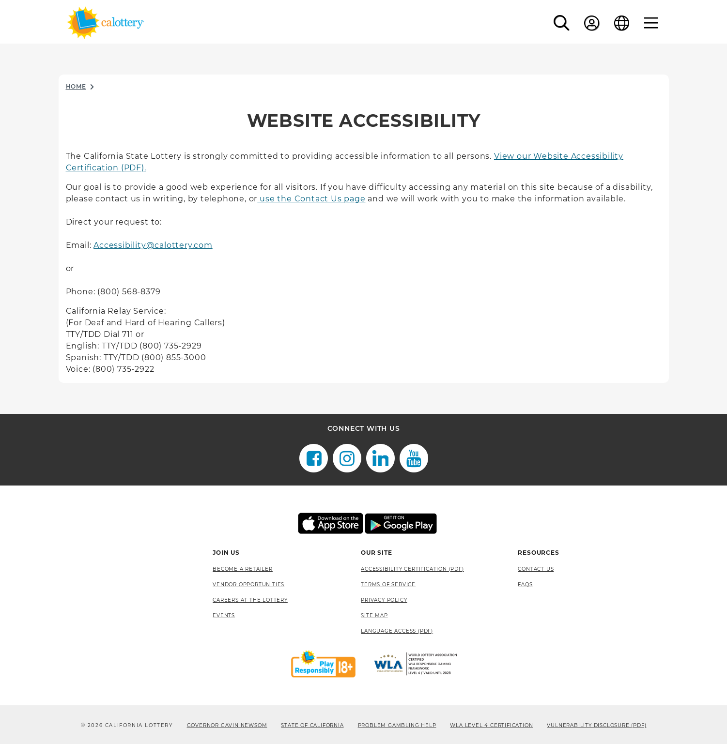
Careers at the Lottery (250, 600)
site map (374, 615)
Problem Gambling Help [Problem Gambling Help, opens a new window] (397, 725)
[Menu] (651, 22)
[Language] (622, 22)
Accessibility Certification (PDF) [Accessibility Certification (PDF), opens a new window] (412, 569)
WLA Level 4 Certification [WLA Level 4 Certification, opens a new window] (491, 725)
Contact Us (536, 569)
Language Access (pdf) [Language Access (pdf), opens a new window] (397, 631)
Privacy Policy (384, 600)
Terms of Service (388, 584)
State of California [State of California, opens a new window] (312, 725)
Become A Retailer (243, 569)
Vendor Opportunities (248, 584)
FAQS (525, 584)
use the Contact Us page (311, 198)
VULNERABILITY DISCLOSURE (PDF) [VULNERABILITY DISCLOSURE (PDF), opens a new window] (596, 725)
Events (224, 615)
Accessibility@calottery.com (153, 245)
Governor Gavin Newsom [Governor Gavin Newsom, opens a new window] (227, 725)
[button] (562, 22)
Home (76, 86)
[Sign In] (592, 22)
